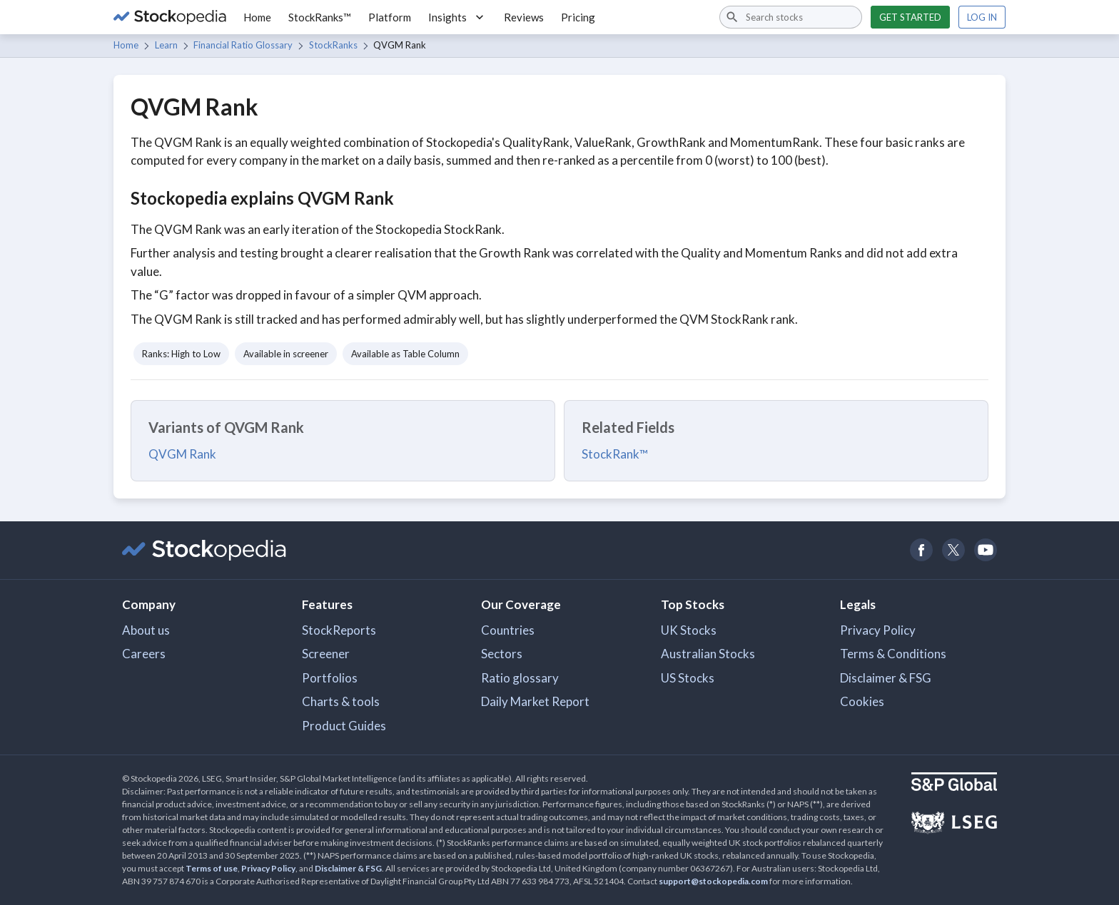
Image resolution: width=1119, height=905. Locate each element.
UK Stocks (689, 630)
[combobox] (790, 17)
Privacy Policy (878, 630)
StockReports (339, 630)
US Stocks (687, 677)
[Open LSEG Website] (954, 824)
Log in (982, 17)
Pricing (578, 17)
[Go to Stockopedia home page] (169, 17)
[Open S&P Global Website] (954, 783)
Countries (508, 630)
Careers (144, 653)
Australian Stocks (708, 653)
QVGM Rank (182, 453)
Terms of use (212, 868)
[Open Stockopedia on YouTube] (985, 550)
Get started (910, 17)
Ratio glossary (520, 677)
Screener (326, 653)
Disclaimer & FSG (885, 677)
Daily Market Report (535, 701)
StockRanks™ (319, 17)
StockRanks (333, 45)
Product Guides (344, 725)
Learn (166, 45)
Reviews (524, 17)
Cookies (862, 701)
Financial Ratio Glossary (243, 45)
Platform (389, 17)
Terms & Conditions (893, 653)
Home (257, 17)
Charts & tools (341, 701)
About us (146, 630)
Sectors (501, 653)
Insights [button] (457, 17)
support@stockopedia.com (713, 881)
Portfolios (330, 677)
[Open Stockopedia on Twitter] (953, 550)
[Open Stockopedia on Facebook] (921, 550)
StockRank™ (615, 453)
